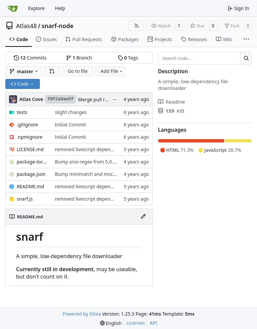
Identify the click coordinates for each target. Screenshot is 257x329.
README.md (30, 186)
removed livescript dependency (89, 149)
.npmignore (29, 137)
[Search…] (246, 58)
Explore (36, 8)
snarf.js (25, 199)
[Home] (12, 8)
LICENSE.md (30, 149)
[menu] (111, 323)
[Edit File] (143, 216)
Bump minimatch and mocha (87, 174)
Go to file (77, 71)
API (153, 323)
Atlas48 (26, 25)
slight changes (71, 112)
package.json (31, 174)
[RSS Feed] (136, 26)
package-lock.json (32, 161)
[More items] (246, 39)
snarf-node (57, 25)
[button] (52, 71)
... (115, 99)
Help (60, 8)
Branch (79, 57)
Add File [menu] (112, 71)
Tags (128, 57)
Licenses (135, 323)
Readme (171, 101)
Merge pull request (99, 99)
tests (22, 112)
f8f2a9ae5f (61, 99)
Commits (30, 57)
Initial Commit (70, 124)
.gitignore (27, 124)
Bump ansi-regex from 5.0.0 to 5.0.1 (94, 161)
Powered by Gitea (82, 314)
